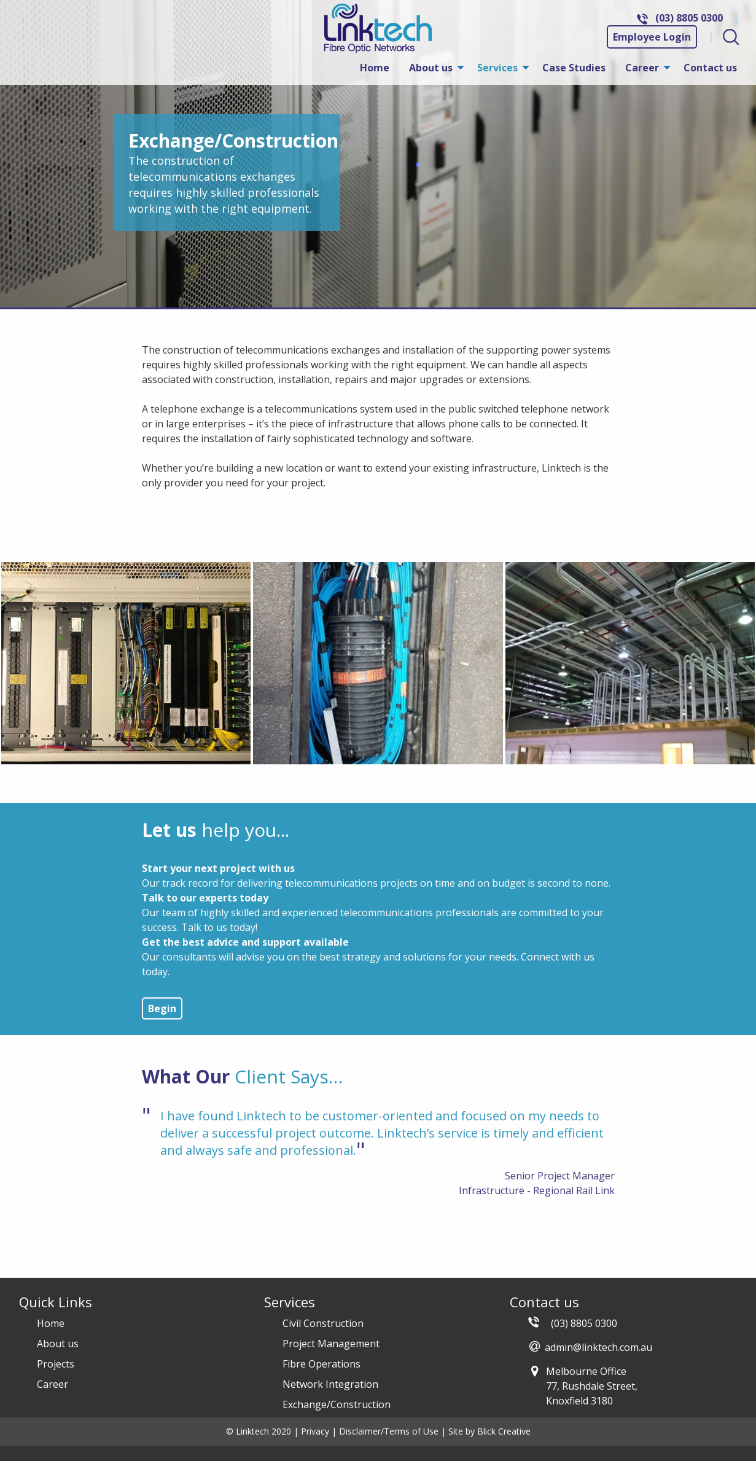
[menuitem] (374, 67)
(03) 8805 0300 (689, 18)
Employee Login (652, 37)
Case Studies (574, 67)
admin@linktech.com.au (598, 1347)
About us (431, 67)
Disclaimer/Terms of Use (388, 1431)
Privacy (315, 1431)
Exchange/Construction (337, 1404)
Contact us (710, 67)
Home (374, 67)
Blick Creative (504, 1431)
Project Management (331, 1343)
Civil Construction (323, 1323)
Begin (162, 1008)
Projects (55, 1364)
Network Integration (330, 1384)
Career (642, 67)
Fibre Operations (321, 1364)
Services (497, 67)
